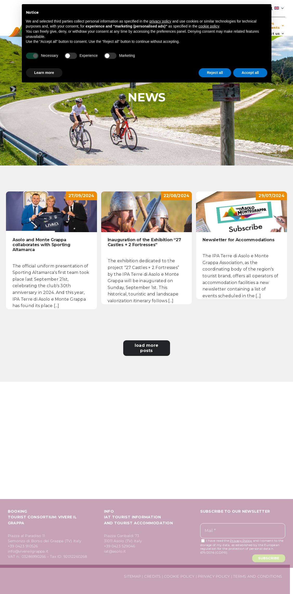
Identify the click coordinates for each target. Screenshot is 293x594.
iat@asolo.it (115, 552)
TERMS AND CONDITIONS (256, 576)
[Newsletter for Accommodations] (241, 211)
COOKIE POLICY (178, 576)
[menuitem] (279, 8)
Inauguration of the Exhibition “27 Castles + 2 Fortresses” (144, 242)
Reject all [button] (215, 73)
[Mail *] (242, 532)
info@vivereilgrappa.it (28, 552)
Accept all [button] (250, 73)
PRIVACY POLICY (213, 576)
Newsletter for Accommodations (238, 239)
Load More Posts (146, 348)
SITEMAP (131, 576)
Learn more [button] (44, 73)
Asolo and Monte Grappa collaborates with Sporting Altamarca (41, 244)
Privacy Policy (241, 542)
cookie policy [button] (208, 26)
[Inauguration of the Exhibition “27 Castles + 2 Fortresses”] (146, 211)
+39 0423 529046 (119, 547)
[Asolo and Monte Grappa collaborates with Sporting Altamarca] (51, 211)
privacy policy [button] (160, 21)
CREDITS (151, 576)
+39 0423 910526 (23, 547)
